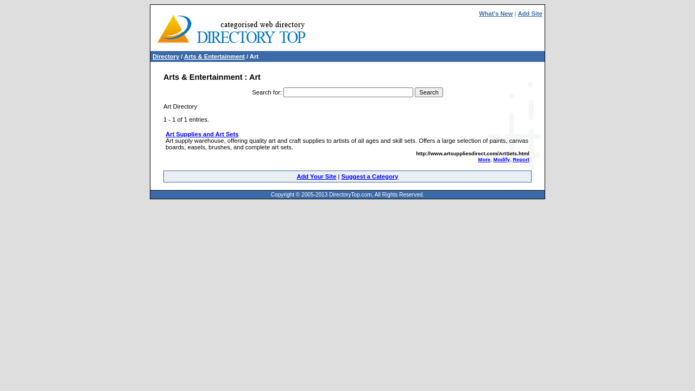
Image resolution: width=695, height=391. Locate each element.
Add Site (530, 13)
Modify (501, 159)
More (484, 159)
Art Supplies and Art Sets (202, 134)
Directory (166, 56)
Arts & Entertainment (214, 56)
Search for (266, 92)
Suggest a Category (369, 176)
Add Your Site (316, 176)
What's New (496, 13)
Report (521, 159)
